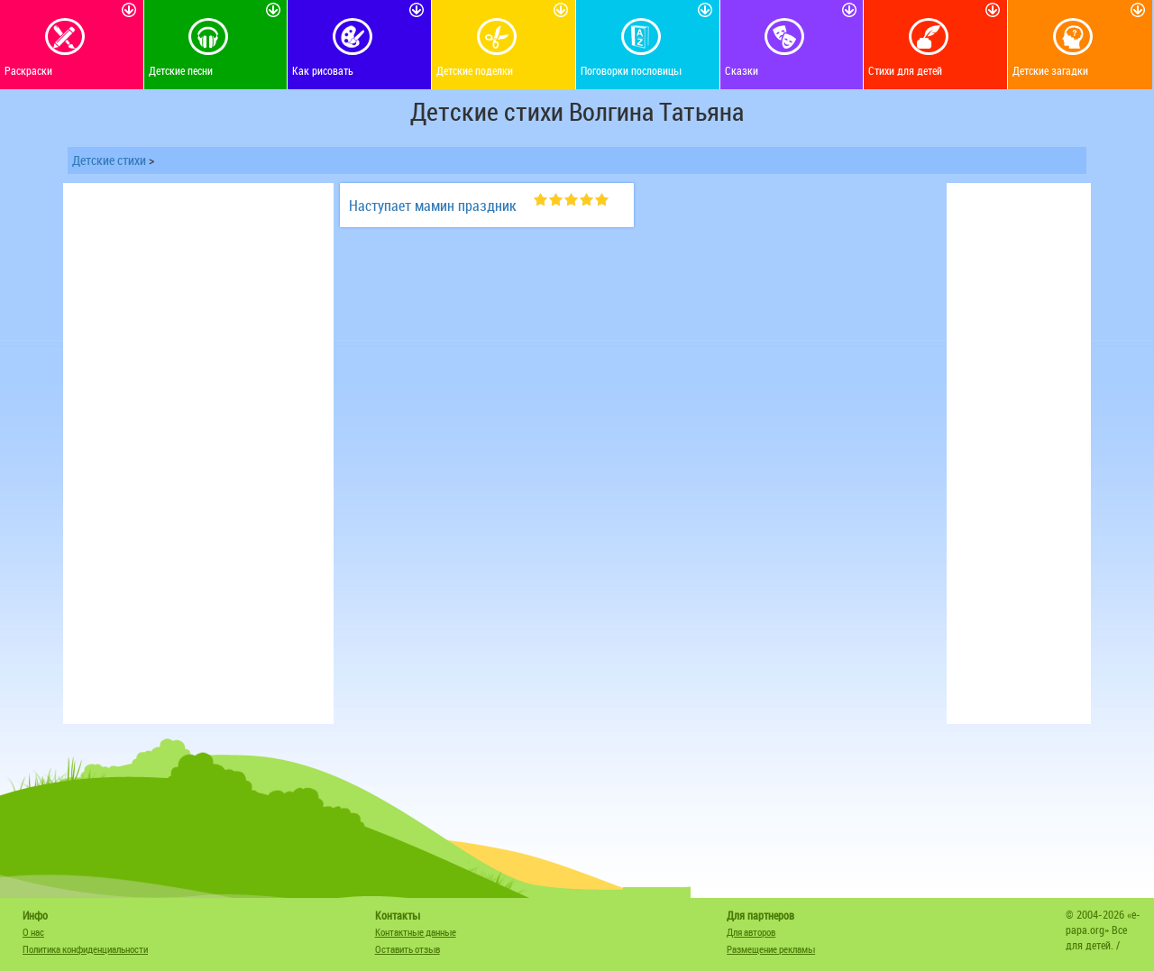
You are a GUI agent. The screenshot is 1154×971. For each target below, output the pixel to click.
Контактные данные (415, 932)
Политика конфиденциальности (85, 949)
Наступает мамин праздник (433, 205)
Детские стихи (109, 160)
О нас (33, 932)
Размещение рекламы (771, 949)
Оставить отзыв (407, 949)
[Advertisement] (198, 453)
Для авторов (751, 932)
